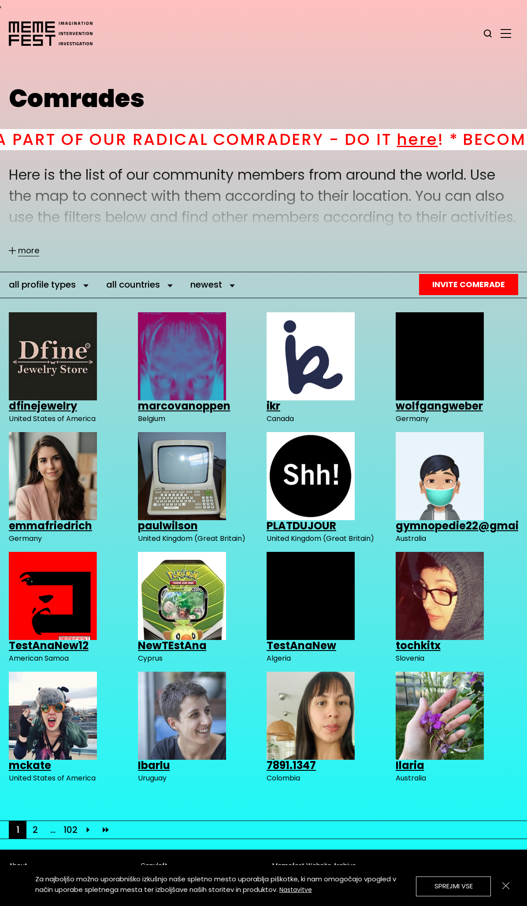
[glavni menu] (506, 33)
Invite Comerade (468, 284)
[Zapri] (506, 886)
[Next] (88, 830)
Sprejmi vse (453, 886)
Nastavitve (295, 889)
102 (70, 830)
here (432, 139)
